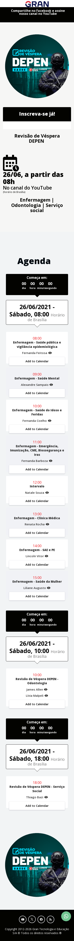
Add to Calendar (37, 361)
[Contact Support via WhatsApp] (66, 916)
